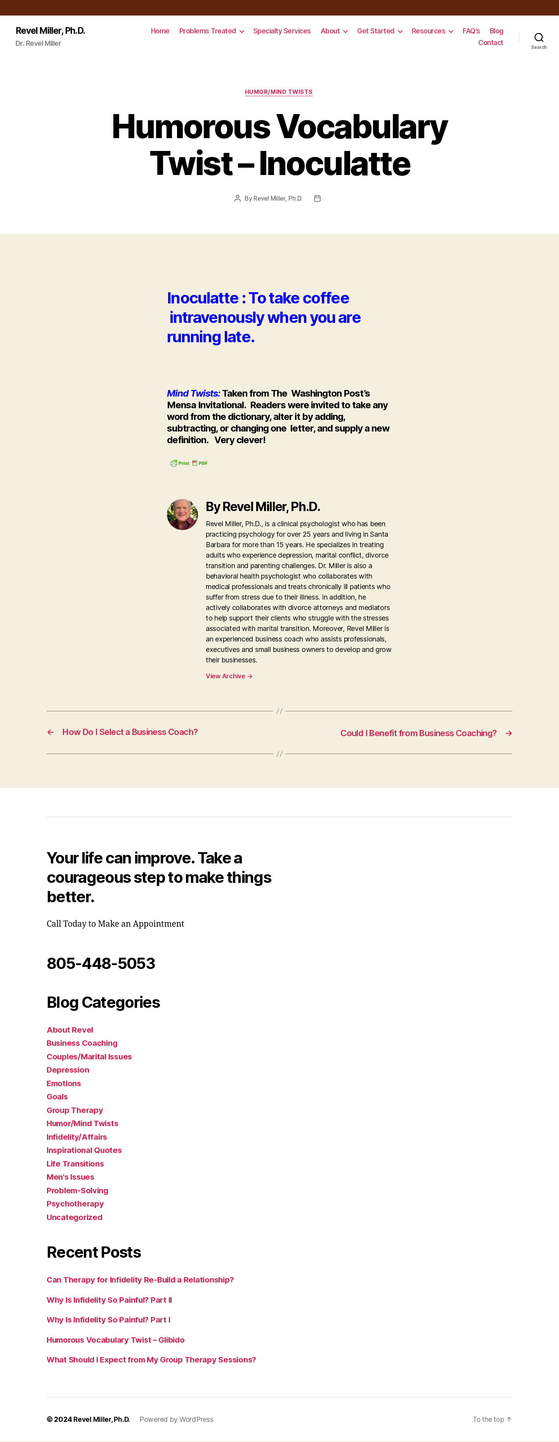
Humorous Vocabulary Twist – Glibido (120, 1340)
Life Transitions (77, 1164)
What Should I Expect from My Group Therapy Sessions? (156, 1361)
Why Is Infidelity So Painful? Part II (113, 1300)
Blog (496, 31)
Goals (58, 1097)
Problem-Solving (79, 1191)
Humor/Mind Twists (279, 93)
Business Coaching (84, 1044)
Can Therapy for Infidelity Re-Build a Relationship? (144, 1281)
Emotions (65, 1084)
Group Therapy (76, 1111)
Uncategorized (75, 1218)
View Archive (229, 677)
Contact (490, 43)
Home (160, 31)
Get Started (375, 31)
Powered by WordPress (178, 1420)
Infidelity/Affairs (78, 1137)
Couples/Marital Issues (92, 1057)
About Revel (70, 1030)
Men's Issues (72, 1178)
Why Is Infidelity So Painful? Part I (111, 1321)
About (330, 31)
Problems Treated (207, 31)
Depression (69, 1071)
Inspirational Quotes (86, 1151)
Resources (429, 31)
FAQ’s (471, 31)
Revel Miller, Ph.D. (53, 31)
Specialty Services (282, 31)
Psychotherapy (76, 1205)
